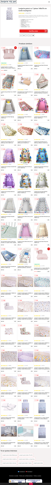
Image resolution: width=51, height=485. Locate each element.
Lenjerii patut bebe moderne (10, 459)
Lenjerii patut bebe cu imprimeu (27, 459)
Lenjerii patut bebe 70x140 (25, 455)
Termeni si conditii (13, 476)
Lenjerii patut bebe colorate (9, 463)
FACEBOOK (21, 471)
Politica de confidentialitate (26, 476)
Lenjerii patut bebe (38, 463)
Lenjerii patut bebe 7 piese (24, 463)
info (15, 70)
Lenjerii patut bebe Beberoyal (10, 455)
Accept (31, 484)
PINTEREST (29, 471)
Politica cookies (37, 476)
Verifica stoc (38, 31)
